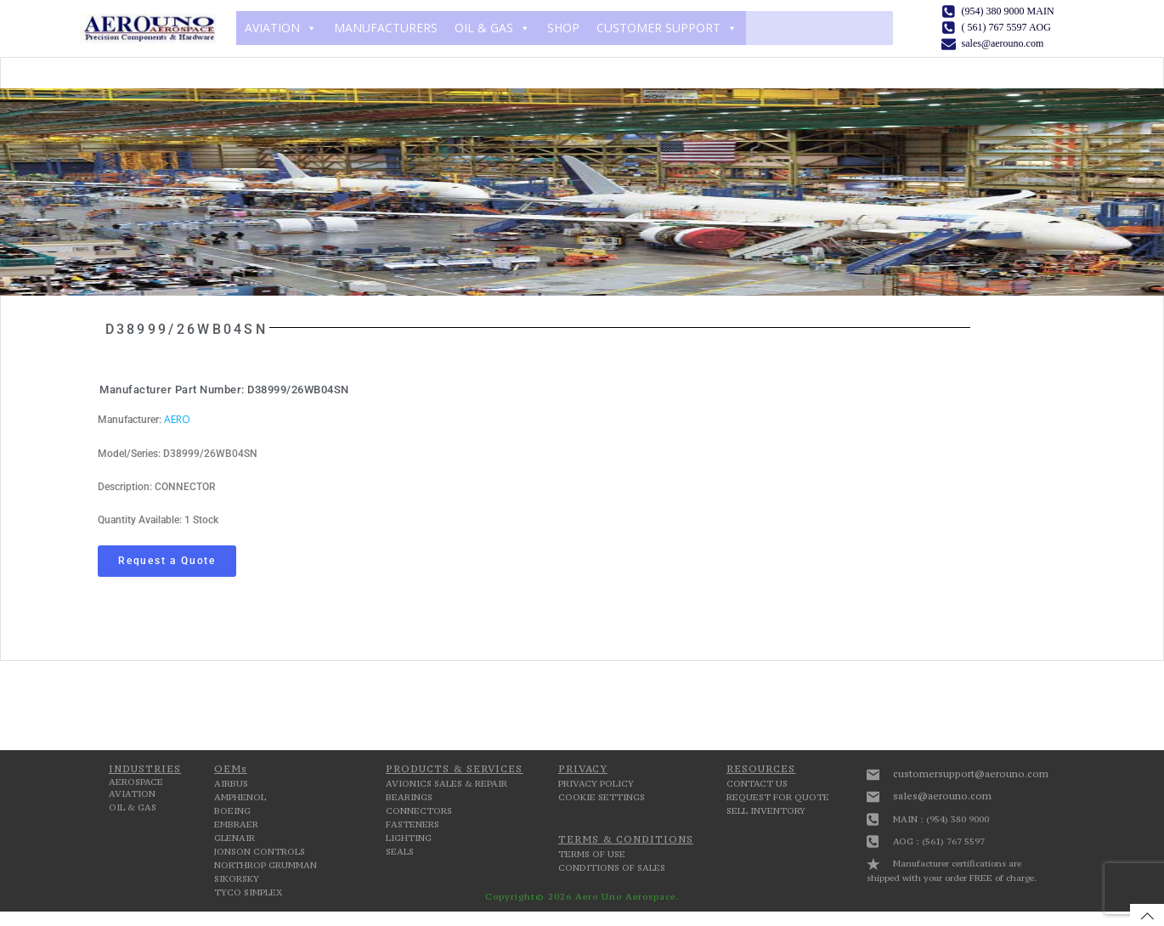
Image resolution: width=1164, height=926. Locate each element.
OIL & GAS (488, 27)
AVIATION (276, 27)
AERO (177, 417)
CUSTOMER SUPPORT (662, 27)
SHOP (559, 27)
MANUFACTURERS (381, 27)
